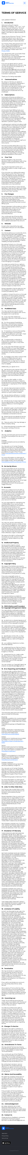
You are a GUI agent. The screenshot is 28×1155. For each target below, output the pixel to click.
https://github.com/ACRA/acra (10, 734)
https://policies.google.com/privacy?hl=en (14, 462)
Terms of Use (5, 1138)
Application (4, 1133)
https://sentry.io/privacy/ (9, 751)
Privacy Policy (6, 51)
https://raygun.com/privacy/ (10, 759)
